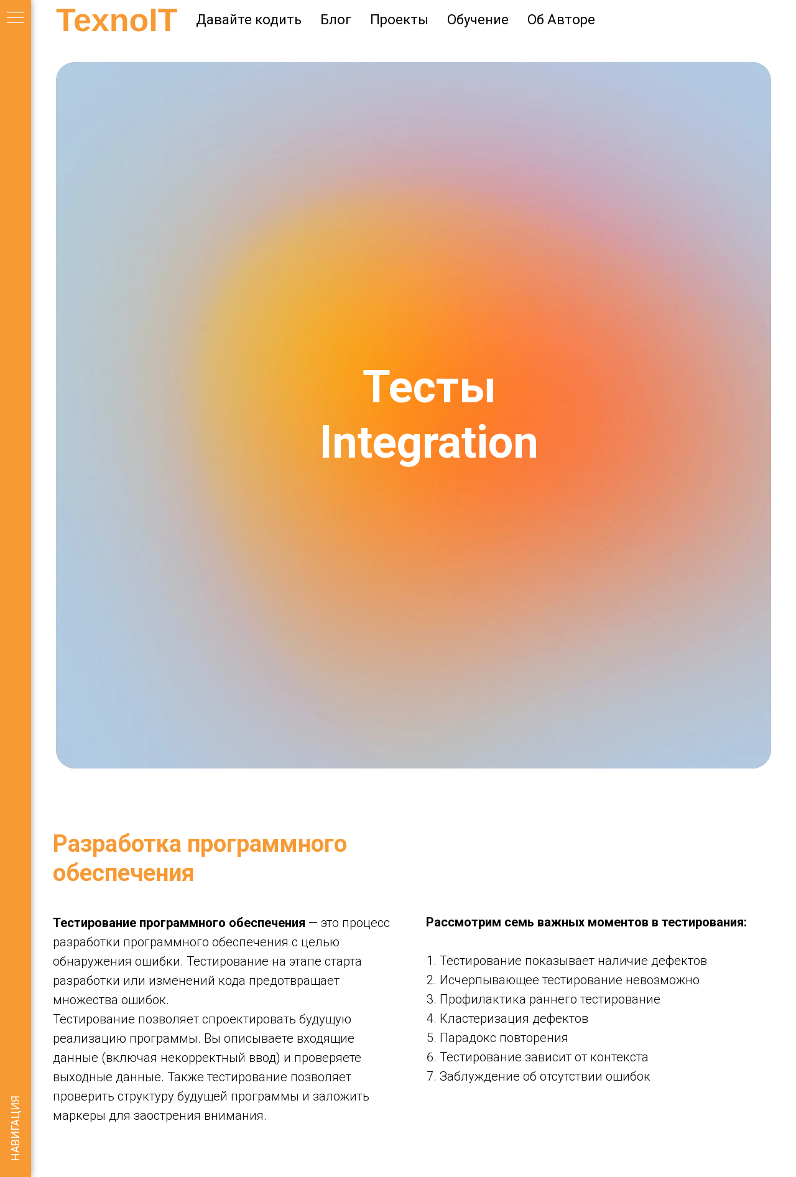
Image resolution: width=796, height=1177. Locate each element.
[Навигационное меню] (15, 18)
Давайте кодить (249, 19)
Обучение (478, 19)
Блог (335, 19)
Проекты (399, 19)
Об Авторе (561, 19)
